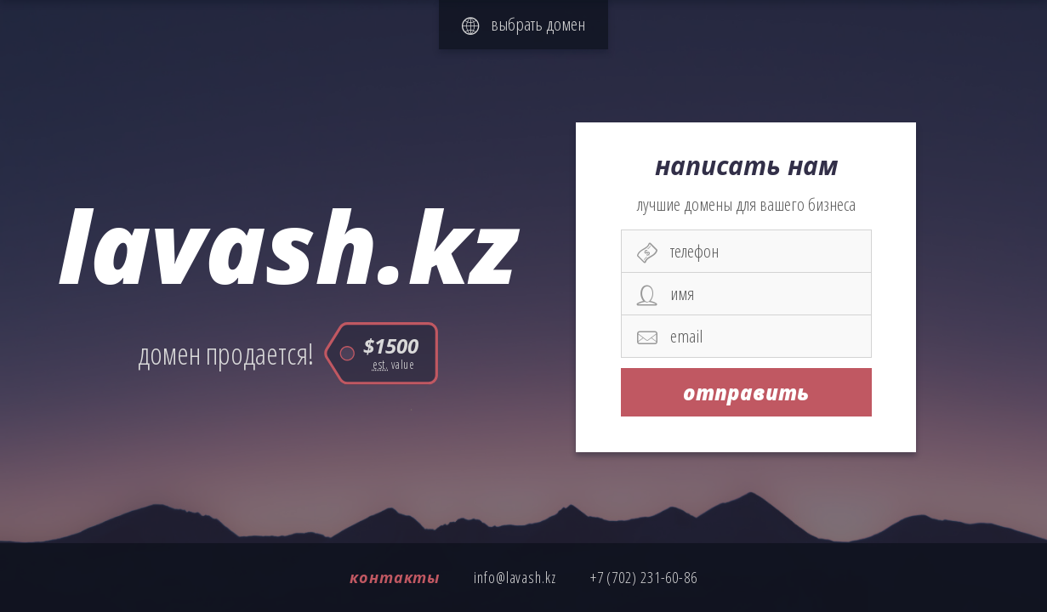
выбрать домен (523, 24)
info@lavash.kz (515, 577)
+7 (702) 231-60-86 (643, 577)
